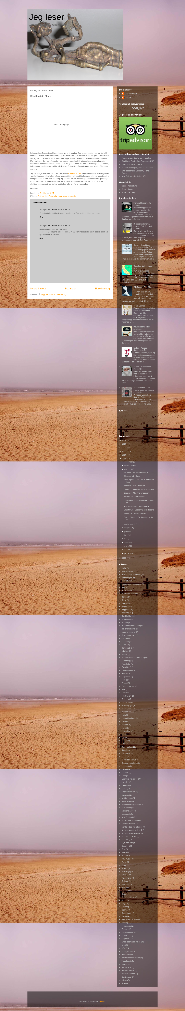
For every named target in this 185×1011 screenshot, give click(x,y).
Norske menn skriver (130, 833)
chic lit (124, 638)
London (125, 785)
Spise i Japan (127, 189)
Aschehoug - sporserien (131, 584)
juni (126, 535)
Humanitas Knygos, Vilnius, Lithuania (137, 168)
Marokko (125, 795)
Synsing (125, 923)
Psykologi (126, 871)
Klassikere (126, 750)
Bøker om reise (128, 635)
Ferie (124, 673)
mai (126, 539)
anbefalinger (127, 578)
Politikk (124, 868)
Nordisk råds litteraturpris (132, 827)
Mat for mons (127, 798)
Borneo (125, 622)
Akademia (126, 571)
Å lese (124, 980)
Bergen (125, 597)
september (129, 524)
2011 (124, 451)
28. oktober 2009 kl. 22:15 (59, 209)
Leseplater (126, 769)
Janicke (127, 97)
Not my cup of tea (129, 836)
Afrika (124, 568)
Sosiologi (125, 907)
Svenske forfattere (129, 919)
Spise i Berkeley (128, 192)
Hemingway (126, 709)
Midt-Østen (126, 808)
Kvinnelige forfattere (130, 760)
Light (124, 776)
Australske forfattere (130, 594)
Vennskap (126, 954)
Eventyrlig (53, 196)
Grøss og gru (127, 705)
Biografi (125, 606)
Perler (124, 862)
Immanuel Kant (128, 712)
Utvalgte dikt (127, 951)
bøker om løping (128, 632)
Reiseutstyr (126, 878)
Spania (124, 910)
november (128, 465)
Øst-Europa (126, 977)
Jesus (124, 734)
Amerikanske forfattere (131, 574)
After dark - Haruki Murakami (136, 513)
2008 (124, 558)
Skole (124, 894)
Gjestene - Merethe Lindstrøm (136, 493)
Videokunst (126, 961)
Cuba (124, 645)
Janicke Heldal (130, 93)
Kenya (124, 740)
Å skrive (125, 983)
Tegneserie (126, 926)
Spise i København (129, 186)
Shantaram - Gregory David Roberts (139, 510)
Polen (124, 865)
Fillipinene (126, 677)
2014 (124, 440)
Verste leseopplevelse (131, 958)
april (126, 542)
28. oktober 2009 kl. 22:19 (59, 225)
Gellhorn (125, 699)
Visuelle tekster (128, 971)
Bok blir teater (127, 619)
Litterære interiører (129, 779)
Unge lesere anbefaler (67, 196)
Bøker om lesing (128, 629)
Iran (123, 721)
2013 (124, 444)
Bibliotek (125, 603)
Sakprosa (126, 884)
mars (126, 546)
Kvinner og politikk (129, 763)
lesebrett (125, 766)
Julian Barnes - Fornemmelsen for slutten (144, 307)
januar (127, 553)
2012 (124, 448)
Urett (124, 945)
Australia (125, 590)
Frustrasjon (126, 696)
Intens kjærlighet (128, 718)
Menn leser (126, 801)
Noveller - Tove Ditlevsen (134, 485)
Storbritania (126, 913)
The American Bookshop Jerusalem (136, 158)
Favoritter (126, 667)
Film (123, 680)
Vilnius (124, 964)
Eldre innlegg (102, 288)
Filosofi (124, 683)
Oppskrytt (126, 846)
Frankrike (125, 693)
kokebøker (126, 753)
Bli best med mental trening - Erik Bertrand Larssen (142, 226)
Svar (41, 217)
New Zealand (127, 817)
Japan (124, 728)
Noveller (125, 840)
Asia (123, 587)
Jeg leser (46, 17)
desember (128, 462)
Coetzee (125, 641)
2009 (124, 459)
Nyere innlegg (38, 288)
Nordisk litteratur (128, 824)
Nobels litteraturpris (130, 820)
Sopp (124, 900)
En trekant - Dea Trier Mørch (136, 472)
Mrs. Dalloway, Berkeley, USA (134, 176)
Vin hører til (126, 967)
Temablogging (127, 932)
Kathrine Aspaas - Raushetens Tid (140, 349)
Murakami (126, 814)
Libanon (125, 772)
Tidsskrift (125, 935)
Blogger (102, 1001)
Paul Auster (126, 859)
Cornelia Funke (74, 173)
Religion (125, 881)
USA (123, 948)
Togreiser (125, 939)
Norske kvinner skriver (131, 830)
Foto (123, 689)
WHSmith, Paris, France (132, 164)
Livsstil (124, 782)
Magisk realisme (128, 792)
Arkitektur (126, 581)
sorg (123, 903)
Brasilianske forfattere (131, 626)
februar (127, 550)
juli (125, 531)
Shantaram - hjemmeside (134, 496)
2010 (124, 455)
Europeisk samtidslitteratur (133, 658)
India (124, 715)
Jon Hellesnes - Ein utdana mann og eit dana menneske (143, 390)
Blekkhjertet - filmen (132, 476)
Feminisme (126, 670)
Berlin (124, 600)
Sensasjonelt (127, 891)
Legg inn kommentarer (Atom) (53, 294)
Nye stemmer (127, 843)
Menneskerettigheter (130, 804)
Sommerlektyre (128, 897)
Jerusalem (126, 731)
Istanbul (125, 725)
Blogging (125, 613)
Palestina (125, 852)
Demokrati (126, 648)
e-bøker (125, 651)
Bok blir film (42, 196)
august (127, 528)
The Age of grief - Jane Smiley (136, 506)
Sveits (124, 916)
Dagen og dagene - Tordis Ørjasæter (139, 489)
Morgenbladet (127, 811)
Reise (124, 875)
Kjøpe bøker (127, 747)
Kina (123, 744)
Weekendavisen (128, 974)
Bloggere (125, 610)
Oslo (123, 849)
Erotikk (124, 654)
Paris (124, 855)
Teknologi (126, 929)
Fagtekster (126, 664)
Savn (124, 887)
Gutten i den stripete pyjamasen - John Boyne (143, 246)
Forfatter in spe (128, 686)
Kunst (124, 757)
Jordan (124, 737)
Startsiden (70, 288)
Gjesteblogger (127, 702)
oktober (127, 469)
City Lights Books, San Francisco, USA (138, 161)
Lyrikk (124, 788)
